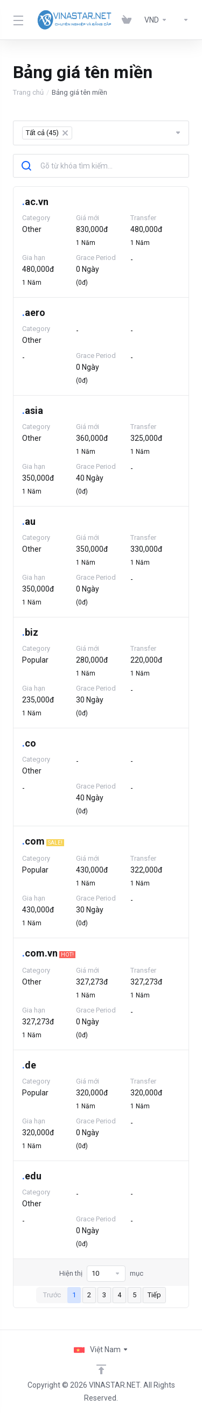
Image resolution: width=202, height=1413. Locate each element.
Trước (52, 1295)
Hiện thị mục (101, 1274)
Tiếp (154, 1295)
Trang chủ (28, 92)
